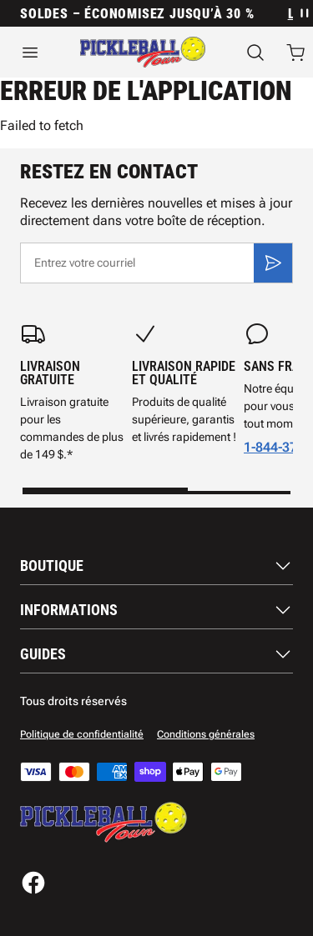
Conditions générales (206, 734)
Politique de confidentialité (82, 734)
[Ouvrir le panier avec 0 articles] (295, 53)
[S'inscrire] (273, 262)
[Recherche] (255, 53)
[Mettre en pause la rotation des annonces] (303, 13)
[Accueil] (142, 52)
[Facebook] (33, 882)
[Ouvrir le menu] (30, 53)
